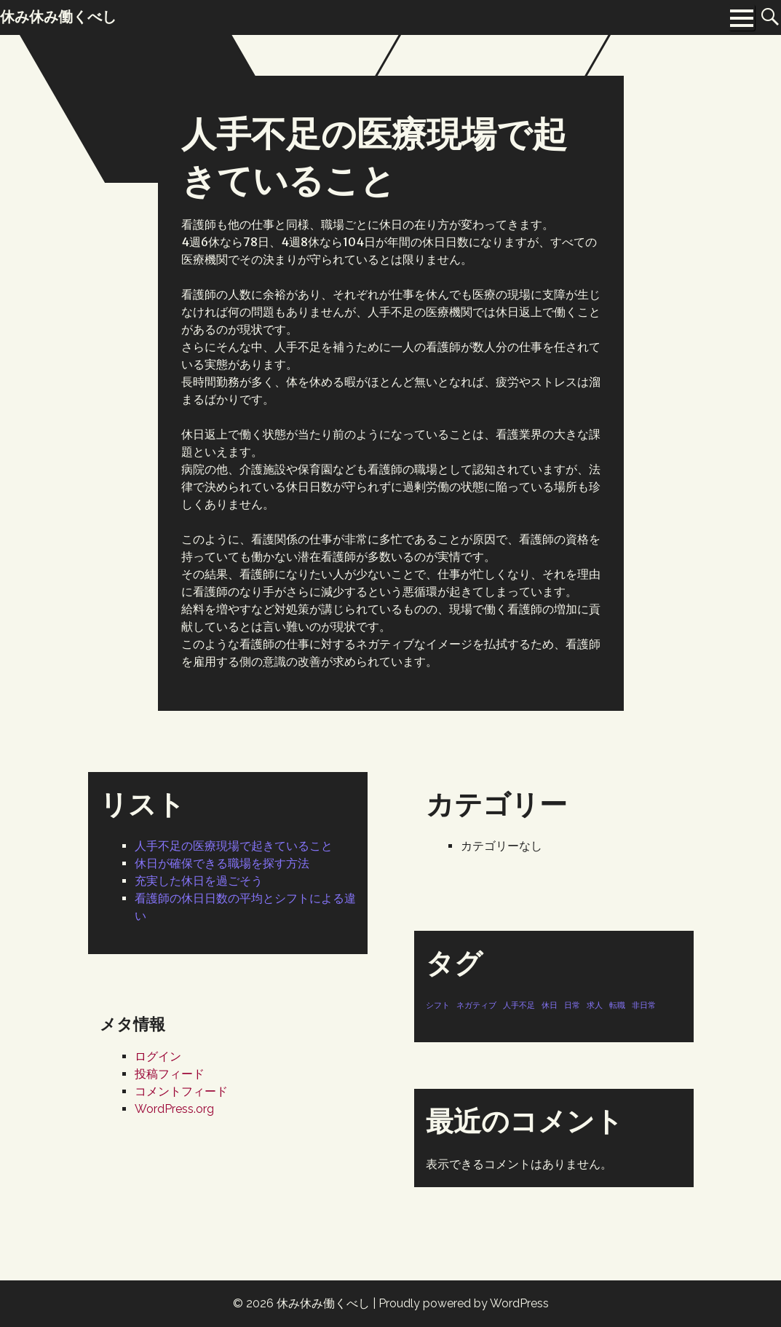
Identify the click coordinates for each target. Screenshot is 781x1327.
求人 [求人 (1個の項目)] (595, 1005)
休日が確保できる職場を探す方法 (222, 863)
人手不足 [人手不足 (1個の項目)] (519, 1005)
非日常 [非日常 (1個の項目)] (644, 1005)
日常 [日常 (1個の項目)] (572, 1005)
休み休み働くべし (323, 1303)
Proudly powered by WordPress (463, 1303)
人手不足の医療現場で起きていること (234, 846)
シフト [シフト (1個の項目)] (438, 1005)
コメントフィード (181, 1091)
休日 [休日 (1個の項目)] (550, 1005)
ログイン (158, 1056)
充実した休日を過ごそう (199, 881)
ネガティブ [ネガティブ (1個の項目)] (476, 1005)
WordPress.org (174, 1109)
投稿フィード (170, 1074)
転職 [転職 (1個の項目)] (617, 1005)
